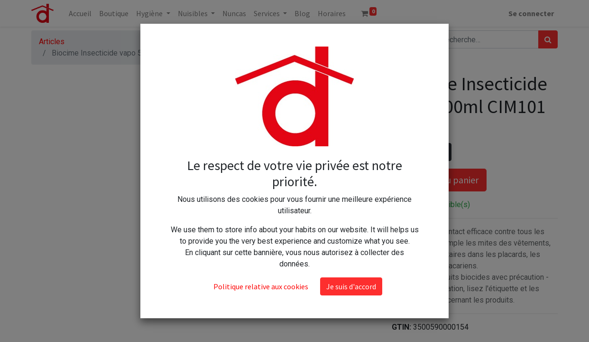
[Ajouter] (442, 152)
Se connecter (531, 13)
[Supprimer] (401, 152)
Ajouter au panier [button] (439, 180)
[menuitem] (80, 13)
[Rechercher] (548, 39)
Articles (51, 41)
